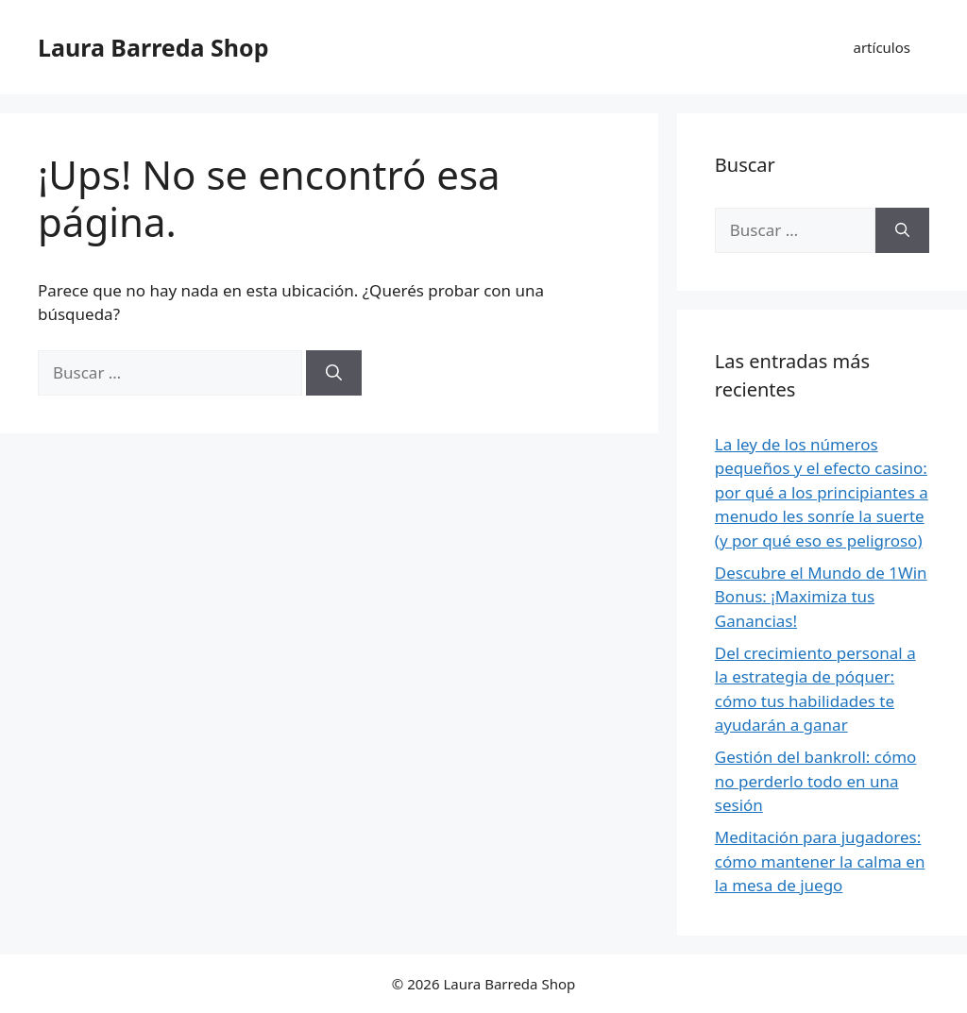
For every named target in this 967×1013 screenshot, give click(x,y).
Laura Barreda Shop (153, 47)
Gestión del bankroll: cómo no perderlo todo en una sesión (816, 781)
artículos (882, 47)
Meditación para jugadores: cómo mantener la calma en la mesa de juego (820, 861)
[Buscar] (334, 373)
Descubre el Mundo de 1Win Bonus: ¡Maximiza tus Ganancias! (821, 597)
